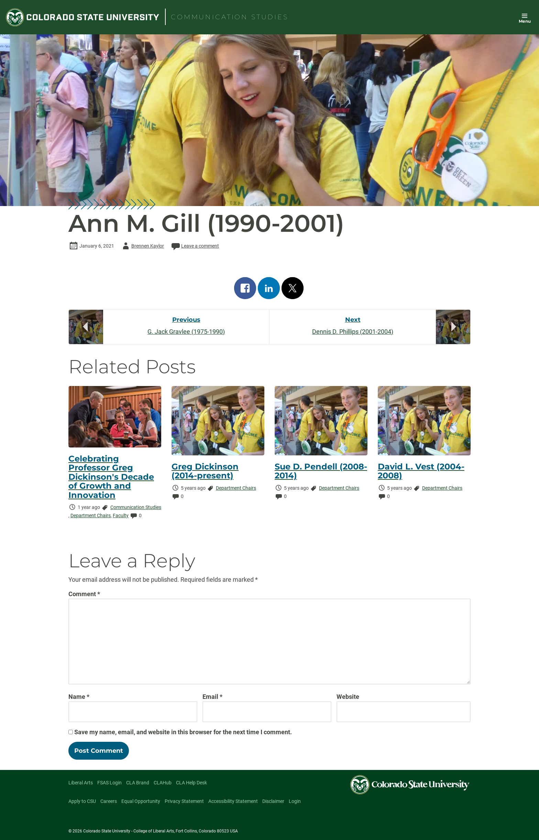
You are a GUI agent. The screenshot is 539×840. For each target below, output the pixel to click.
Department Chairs (90, 515)
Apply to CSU (82, 801)
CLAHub (163, 782)
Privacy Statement (184, 801)
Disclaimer (273, 801)
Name (78, 696)
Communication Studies (135, 507)
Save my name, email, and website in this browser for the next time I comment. (183, 732)
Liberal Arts (80, 782)
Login (295, 801)
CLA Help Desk (191, 782)
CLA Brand (137, 782)
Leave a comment (194, 245)
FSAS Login (109, 782)
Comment (84, 594)
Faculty (121, 515)
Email (212, 696)
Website (348, 696)
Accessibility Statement (233, 801)
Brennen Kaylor (142, 245)
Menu (525, 21)
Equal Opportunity (140, 801)
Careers (108, 801)
